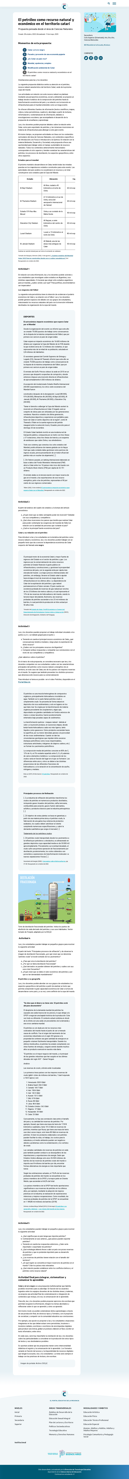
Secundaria (19, 1420)
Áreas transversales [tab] (60, 1408)
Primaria (18, 1416)
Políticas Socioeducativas (59, 1426)
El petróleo (46, 774)
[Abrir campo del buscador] (109, 3)
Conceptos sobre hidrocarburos (54, 861)
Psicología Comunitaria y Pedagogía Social (98, 1435)
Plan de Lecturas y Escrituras (61, 1422)
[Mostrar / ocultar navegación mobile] (114, 3)
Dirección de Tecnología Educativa (78, 1469)
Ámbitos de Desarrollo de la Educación (60, 1413)
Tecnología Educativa (58, 1430)
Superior (18, 1424)
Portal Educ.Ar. (24, 682)
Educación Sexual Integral (59, 1418)
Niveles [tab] (18, 1408)
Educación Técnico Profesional (96, 1420)
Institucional (20, 1442)
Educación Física (90, 1416)
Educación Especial (91, 1424)
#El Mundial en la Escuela (93, 45)
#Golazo (107, 45)
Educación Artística (92, 1412)
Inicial (17, 1412)
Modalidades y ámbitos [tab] (96, 1408)
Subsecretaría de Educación (71, 1472)
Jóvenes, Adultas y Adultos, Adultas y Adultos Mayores (99, 1429)
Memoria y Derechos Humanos (61, 1434)
